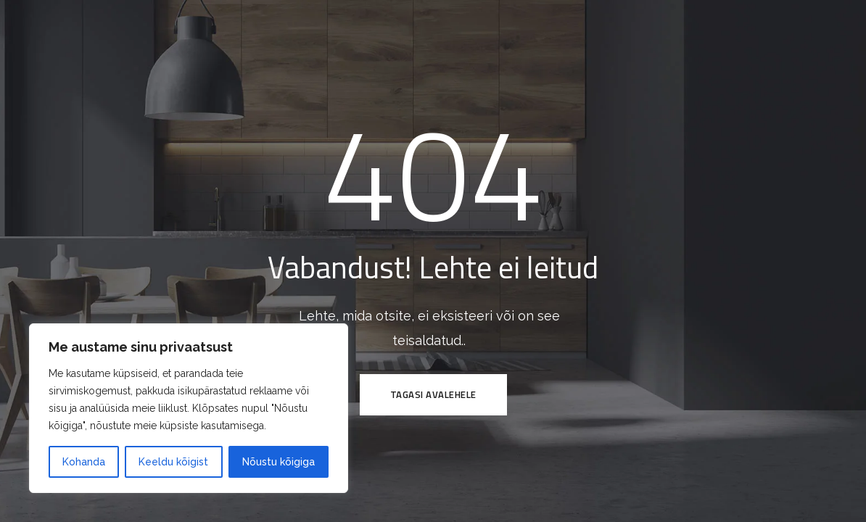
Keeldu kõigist (173, 462)
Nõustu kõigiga (278, 462)
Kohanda (83, 462)
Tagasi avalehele (433, 394)
